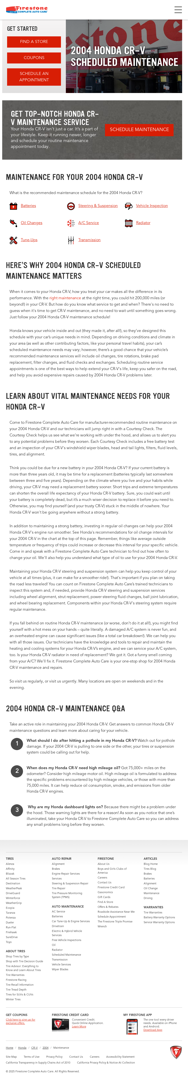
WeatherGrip (14, 903)
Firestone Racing (16, 980)
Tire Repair (58, 888)
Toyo (9, 942)
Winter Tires (13, 999)
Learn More (79, 1026)
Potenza (11, 918)
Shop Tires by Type (17, 956)
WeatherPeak (14, 888)
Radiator (57, 950)
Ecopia (10, 908)
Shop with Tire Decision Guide (24, 961)
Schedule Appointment (112, 917)
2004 (45, 1048)
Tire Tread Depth (16, 990)
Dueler (10, 922)
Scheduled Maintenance (66, 955)
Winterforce (13, 898)
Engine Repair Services (66, 874)
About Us (103, 864)
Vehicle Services (61, 964)
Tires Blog (150, 869)
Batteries (57, 916)
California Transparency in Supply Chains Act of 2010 (38, 1063)
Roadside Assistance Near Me (116, 912)
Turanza (10, 913)
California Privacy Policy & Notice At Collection (106, 1063)
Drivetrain (58, 926)
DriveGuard (13, 893)
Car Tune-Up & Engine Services (71, 921)
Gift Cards (104, 897)
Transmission (60, 960)
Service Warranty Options (159, 922)
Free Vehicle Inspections (66, 940)
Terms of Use (31, 1057)
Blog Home (151, 864)
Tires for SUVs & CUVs (19, 994)
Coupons (34, 58)
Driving (148, 898)
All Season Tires (15, 879)
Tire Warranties (15, 975)
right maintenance (65, 298)
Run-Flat (11, 927)
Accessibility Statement (120, 1057)
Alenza (10, 864)
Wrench (102, 926)
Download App (152, 1030)
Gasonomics (105, 892)
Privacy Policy (54, 1057)
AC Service (58, 911)
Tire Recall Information (20, 985)
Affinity (10, 869)
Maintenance (151, 893)
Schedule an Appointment (34, 77)
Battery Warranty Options (159, 917)
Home (9, 1048)
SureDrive (12, 937)
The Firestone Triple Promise (115, 922)
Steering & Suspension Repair (70, 883)
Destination (13, 883)
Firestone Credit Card (111, 887)
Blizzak (10, 874)
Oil (54, 945)
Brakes (56, 869)
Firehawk (11, 932)
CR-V (34, 1048)
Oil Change (151, 888)
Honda (22, 1048)
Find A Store (34, 42)
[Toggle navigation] (178, 9)
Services (57, 879)
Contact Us (104, 882)
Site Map (11, 1057)
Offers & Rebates (108, 907)
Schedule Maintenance (139, 130)
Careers (102, 878)
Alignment (58, 864)
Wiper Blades (60, 969)
